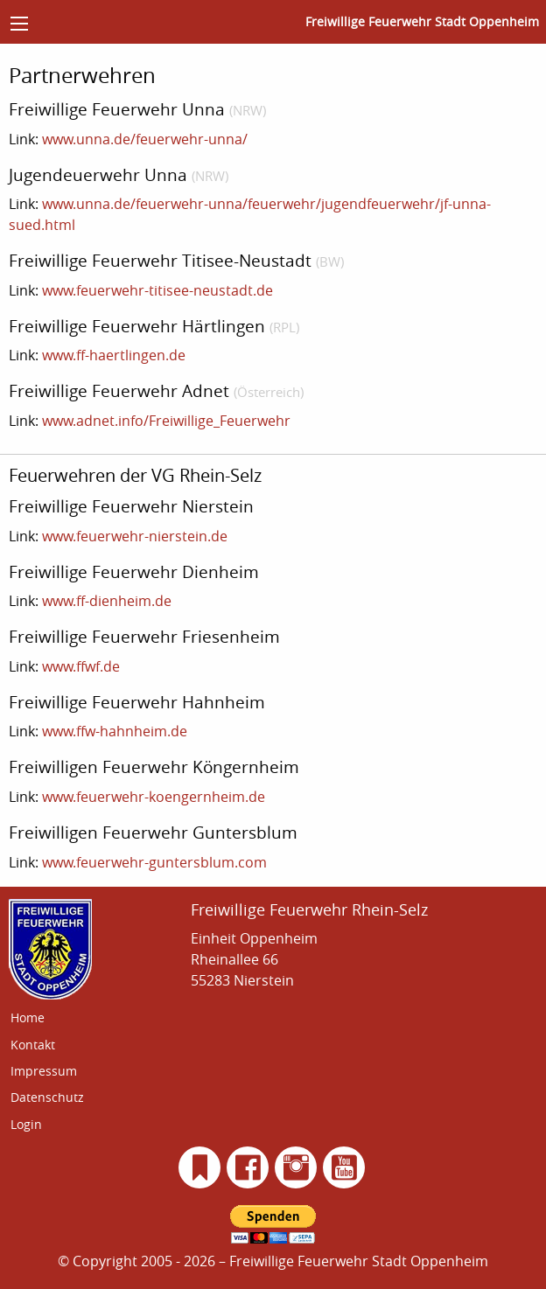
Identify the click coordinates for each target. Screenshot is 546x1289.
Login (26, 1124)
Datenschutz (47, 1097)
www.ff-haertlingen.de (114, 355)
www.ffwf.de (81, 666)
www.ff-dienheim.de (107, 600)
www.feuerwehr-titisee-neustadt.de (157, 290)
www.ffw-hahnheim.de (114, 731)
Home (27, 1017)
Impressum (43, 1071)
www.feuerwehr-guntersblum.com (154, 862)
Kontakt (32, 1044)
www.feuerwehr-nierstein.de (135, 536)
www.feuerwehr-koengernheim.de (153, 796)
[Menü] (19, 24)
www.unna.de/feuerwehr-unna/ (145, 139)
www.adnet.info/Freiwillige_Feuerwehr (166, 420)
